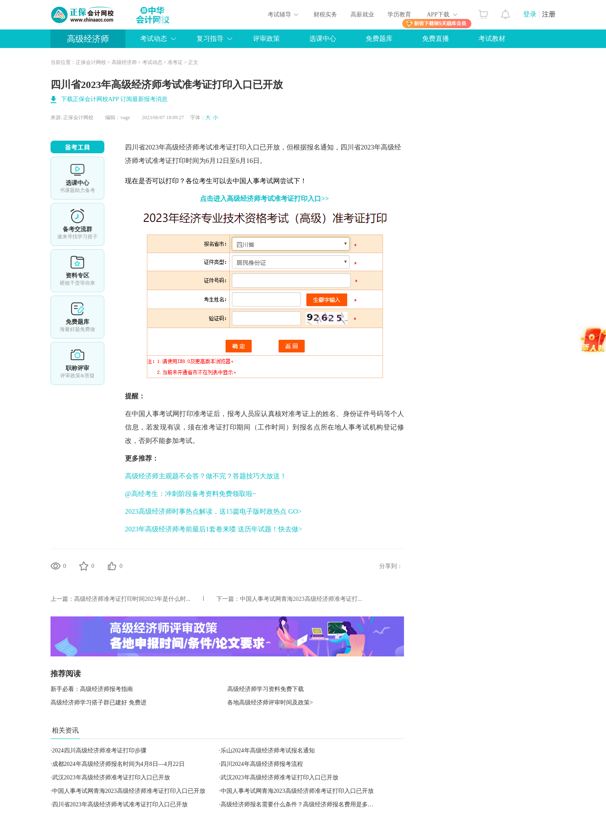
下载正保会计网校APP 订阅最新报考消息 (114, 99)
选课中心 (322, 38)
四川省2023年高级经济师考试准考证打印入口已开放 (120, 804)
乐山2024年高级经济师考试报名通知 (268, 750)
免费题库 (379, 38)
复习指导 (210, 38)
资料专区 (77, 271)
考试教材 (491, 38)
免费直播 (435, 38)
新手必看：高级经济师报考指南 (91, 689)
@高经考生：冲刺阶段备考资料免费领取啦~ (190, 493)
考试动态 (153, 38)
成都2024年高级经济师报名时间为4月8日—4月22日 (118, 764)
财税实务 (325, 14)
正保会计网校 (91, 62)
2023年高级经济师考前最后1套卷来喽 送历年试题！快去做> (213, 529)
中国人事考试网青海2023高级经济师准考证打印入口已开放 (128, 791)
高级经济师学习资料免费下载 (265, 689)
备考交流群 (77, 224)
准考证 (175, 62)
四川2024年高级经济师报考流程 (262, 764)
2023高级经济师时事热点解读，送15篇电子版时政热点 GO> (213, 511)
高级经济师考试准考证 (199, 147)
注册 (549, 14)
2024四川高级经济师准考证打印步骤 (99, 750)
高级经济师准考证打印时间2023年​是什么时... (132, 599)
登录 (530, 14)
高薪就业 (362, 14)
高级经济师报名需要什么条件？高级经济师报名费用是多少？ (300, 804)
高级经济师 (88, 38)
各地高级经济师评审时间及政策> (270, 702)
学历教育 (399, 14)
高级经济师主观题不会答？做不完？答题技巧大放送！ (206, 476)
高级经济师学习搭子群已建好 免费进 (98, 702)
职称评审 (77, 363)
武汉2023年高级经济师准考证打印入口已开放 (111, 777)
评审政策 (266, 38)
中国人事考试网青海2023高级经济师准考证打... (301, 599)
